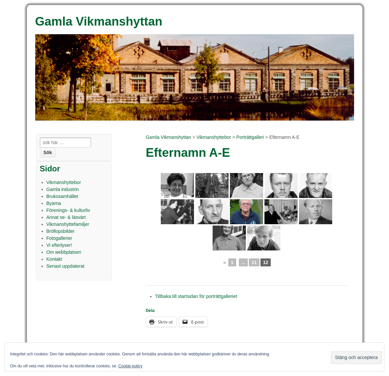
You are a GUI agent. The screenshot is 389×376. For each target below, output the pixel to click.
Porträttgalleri (250, 137)
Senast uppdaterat (65, 266)
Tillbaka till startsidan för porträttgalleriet (196, 296)
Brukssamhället (62, 196)
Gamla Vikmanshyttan (168, 137)
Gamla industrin (63, 189)
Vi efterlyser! (59, 245)
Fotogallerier (59, 238)
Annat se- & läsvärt (66, 217)
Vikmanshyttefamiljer (68, 224)
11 (254, 262)
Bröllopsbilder (61, 231)
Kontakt (54, 259)
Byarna (54, 203)
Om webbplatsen (64, 252)
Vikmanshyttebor (213, 137)
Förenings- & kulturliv (68, 210)
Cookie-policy (130, 366)
